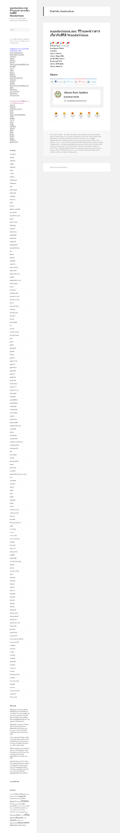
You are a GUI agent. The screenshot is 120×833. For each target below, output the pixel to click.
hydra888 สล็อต (14, 248)
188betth (12, 140)
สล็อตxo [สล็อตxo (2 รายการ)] (21, 820)
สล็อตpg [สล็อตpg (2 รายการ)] (18, 820)
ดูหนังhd (12, 84)
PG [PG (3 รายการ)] (17, 801)
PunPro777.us (14, 390)
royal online (13, 413)
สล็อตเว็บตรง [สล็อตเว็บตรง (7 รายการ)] (14, 825)
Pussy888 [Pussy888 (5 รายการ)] (22, 804)
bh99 (11, 203)
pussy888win (14, 403)
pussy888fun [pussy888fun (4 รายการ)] (13, 806)
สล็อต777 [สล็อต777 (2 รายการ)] (25, 818)
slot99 (11, 111)
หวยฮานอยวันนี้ (14, 642)
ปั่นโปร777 (13, 548)
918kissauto (13, 180)
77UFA (12, 174)
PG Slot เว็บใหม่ (14, 332)
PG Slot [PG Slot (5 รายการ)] (12, 804)
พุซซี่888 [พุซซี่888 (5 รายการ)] (17, 815)
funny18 (12, 228)
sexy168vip (13, 435)
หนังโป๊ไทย (13, 126)
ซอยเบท (12, 516)
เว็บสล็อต (12, 678)
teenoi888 (13, 481)
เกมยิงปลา (13, 649)
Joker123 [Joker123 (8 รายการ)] (13, 801)
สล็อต (11, 574)
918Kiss (12, 177)
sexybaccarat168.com (16, 442)
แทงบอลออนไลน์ (14, 691)
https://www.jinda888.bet (18, 115)
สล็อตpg (12, 603)
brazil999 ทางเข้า (15, 216)
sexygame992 (14, 448)
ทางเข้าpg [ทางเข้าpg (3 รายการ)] (22, 810)
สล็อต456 (12, 581)
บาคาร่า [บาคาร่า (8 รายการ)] (12, 812)
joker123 (12, 60)
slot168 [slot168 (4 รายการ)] (27, 806)
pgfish (12, 345)
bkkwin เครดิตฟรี (15, 209)
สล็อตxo (12, 607)
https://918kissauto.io (16, 53)
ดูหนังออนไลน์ (14, 142)
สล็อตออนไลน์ (14, 613)
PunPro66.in (87, 146)
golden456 (13, 238)
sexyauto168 (14, 439)
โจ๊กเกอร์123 (13, 697)
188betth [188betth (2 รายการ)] (12, 794)
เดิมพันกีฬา (13, 661)
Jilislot (12, 254)
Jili (11, 251)
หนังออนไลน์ (13, 632)
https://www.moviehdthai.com (19, 86)
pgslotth (12, 374)
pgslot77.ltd (13, 361)
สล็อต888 (12, 594)
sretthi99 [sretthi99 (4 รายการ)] (15, 808)
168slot (12, 157)
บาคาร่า (12, 68)
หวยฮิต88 (12, 645)
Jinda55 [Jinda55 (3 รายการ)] (18, 798)
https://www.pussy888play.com (19, 64)
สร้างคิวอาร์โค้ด (14, 571)
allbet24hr (13, 193)
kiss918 (12, 136)
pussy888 (12, 66)
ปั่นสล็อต (12, 542)
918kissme (13, 183)
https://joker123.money (17, 54)
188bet (12, 164)
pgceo (11, 342)
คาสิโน (12, 506)
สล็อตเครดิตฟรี (14, 616)
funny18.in (13, 232)
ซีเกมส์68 (12, 519)
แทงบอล (12, 687)
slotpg (12, 124)
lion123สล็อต (14, 283)
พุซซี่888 (12, 118)
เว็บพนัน (12, 671)
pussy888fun (14, 400)
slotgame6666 (14, 461)
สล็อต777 (12, 590)
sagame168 (13, 419)
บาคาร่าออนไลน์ (14, 91)
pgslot (12, 70)
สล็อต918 (12, 597)
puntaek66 (13, 393)
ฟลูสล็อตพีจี (13, 558)
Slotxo (12, 464)
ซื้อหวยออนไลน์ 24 (15, 523)
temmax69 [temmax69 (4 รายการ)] (22, 808)
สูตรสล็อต (12, 629)
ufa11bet (12, 484)
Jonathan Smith (71, 96)
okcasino (12, 316)
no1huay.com (14, 313)
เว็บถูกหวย (13, 668)
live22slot (13, 290)
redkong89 (13, 406)
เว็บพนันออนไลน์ (14, 674)
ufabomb (12, 500)
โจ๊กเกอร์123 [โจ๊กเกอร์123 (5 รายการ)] (22, 825)
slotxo (11, 122)
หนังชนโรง (13, 56)
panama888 (13, 322)
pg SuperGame (14, 335)
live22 (12, 287)
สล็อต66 (12, 587)
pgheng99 (13, 348)
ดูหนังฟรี (12, 62)
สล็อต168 (12, 107)
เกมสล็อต (12, 655)
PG (11, 325)
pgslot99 (12, 74)
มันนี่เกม (12, 565)
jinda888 (12, 261)
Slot (11, 451)
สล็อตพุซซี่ (13, 610)
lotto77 (12, 303)
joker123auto (14, 267)
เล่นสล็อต (12, 665)
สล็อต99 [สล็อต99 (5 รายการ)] (12, 818)
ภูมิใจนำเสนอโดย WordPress (58, 167)
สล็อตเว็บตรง (13, 89)
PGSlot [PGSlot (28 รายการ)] (25, 801)
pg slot (12, 72)
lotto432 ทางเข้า (14, 296)
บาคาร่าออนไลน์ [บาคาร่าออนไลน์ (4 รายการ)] (20, 812)
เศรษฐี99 (12, 684)
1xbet (11, 170)
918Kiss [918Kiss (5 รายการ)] (16, 794)
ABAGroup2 (13, 190)
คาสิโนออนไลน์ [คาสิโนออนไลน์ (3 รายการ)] (16, 810)
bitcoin (12, 206)
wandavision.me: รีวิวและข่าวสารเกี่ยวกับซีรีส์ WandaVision (20, 11)
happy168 (13, 241)
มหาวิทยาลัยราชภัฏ (15, 561)
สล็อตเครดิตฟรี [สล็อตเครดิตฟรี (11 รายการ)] (23, 822)
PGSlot (12, 355)
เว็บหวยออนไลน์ (14, 95)
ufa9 (11, 493)
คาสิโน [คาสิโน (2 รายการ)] (11, 809)
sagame (12, 58)
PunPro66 (13, 380)
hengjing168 (13, 245)
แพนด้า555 (13, 694)
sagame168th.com (15, 426)
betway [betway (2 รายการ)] (27, 794)
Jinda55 (12, 258)
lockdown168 (14, 293)
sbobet (12, 432)
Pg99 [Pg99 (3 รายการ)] (20, 801)
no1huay (12, 309)
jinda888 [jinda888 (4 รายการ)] (22, 798)
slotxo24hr (13, 468)
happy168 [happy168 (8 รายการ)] (22, 796)
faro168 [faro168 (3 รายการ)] (12, 796)
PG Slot (12, 329)
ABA (11, 186)
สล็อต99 (12, 600)
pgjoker (12, 351)
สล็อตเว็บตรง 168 (15, 623)
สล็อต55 (12, 584)
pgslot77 (12, 358)
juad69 (12, 277)
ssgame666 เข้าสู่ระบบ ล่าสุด (18, 474)
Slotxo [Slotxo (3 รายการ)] (11, 808)
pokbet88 (13, 377)
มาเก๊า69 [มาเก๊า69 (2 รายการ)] (22, 815)
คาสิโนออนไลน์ (14, 513)
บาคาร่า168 (13, 535)
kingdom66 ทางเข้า (15, 280)
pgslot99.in (13, 367)
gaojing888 (13, 235)
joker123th (13, 271)
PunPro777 (13, 387)
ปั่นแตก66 (12, 545)
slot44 (11, 113)
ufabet (12, 497)
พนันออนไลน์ (13, 552)
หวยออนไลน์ (13, 636)
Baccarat (12, 199)
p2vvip (12, 319)
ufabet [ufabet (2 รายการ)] (26, 808)
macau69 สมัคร (14, 306)
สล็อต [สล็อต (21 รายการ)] (27, 814)
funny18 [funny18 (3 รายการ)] (16, 796)
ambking (12, 196)
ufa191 (12, 487)
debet (11, 219)
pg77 (11, 338)
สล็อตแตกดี (13, 626)
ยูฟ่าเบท (12, 568)
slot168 (12, 458)
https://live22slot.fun (16, 78)
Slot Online (13, 455)
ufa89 (11, 490)
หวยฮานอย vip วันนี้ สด (16, 639)
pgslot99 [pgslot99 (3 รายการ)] (17, 804)
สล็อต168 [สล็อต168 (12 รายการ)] (19, 817)
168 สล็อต (13, 154)
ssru (11, 477)
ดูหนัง (11, 526)
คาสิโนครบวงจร (14, 510)
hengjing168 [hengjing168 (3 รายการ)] (13, 798)
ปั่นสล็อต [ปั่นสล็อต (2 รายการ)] (26, 812)
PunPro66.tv (13, 384)
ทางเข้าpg (13, 529)
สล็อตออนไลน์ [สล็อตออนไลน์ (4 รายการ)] (13, 823)
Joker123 (12, 264)
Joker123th (98, 144)
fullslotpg (13, 76)
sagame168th (14, 422)
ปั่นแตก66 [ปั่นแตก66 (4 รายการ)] (12, 815)
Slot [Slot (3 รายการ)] (24, 806)
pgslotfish (13, 371)
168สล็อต (12, 161)
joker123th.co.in (15, 274)
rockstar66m (14, 409)
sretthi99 (12, 471)
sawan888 (13, 429)
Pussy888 (12, 397)
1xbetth (12, 128)
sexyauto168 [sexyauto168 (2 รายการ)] (20, 806)
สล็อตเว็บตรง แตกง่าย (16, 109)
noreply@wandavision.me (75, 101)
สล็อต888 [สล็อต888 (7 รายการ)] (13, 820)
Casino (86, 144)
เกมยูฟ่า (12, 652)
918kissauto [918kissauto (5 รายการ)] (22, 794)
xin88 (11, 503)
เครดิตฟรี (12, 658)
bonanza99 (13, 212)
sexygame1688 (14, 445)
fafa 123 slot (13, 222)
